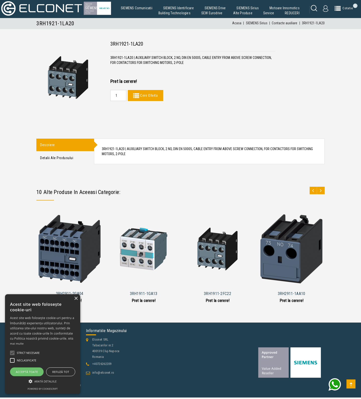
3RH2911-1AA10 (291, 295)
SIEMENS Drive (215, 8)
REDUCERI (292, 13)
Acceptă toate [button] (27, 372)
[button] (42, 381)
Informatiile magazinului (106, 332)
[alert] (42, 344)
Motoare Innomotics (284, 8)
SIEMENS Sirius (247, 8)
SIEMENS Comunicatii (136, 8)
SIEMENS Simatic (97, 8)
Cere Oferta (148, 95)
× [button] (76, 299)
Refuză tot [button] (60, 372)
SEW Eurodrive (212, 13)
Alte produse (242, 13)
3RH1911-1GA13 (143, 295)
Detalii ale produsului (56, 159)
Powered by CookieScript (43, 388)
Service (268, 13)
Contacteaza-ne (51, 394)
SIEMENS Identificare (178, 8)
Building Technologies (174, 13)
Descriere (47, 145)
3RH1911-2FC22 (217, 295)
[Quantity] (118, 95)
